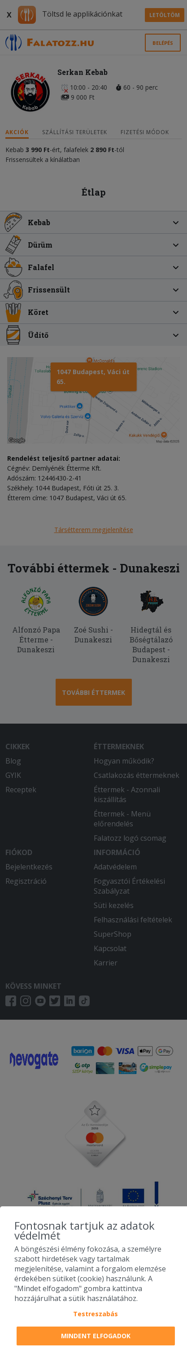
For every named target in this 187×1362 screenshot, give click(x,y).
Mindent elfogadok (95, 1335)
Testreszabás (95, 1314)
